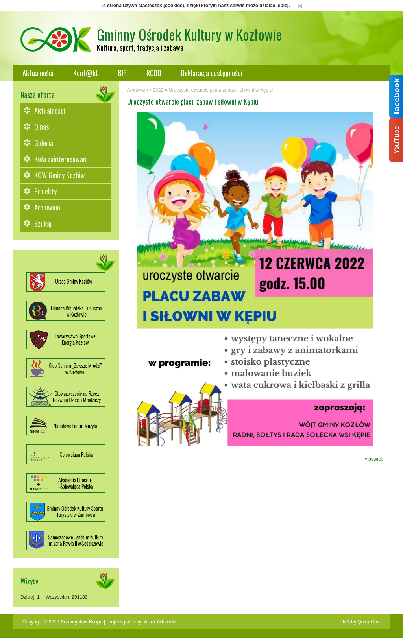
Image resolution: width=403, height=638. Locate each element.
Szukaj (43, 223)
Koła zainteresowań (60, 159)
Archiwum (47, 207)
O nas (41, 127)
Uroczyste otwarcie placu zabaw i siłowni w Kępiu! (221, 90)
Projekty (45, 191)
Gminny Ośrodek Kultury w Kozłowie (189, 34)
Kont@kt (85, 73)
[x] (300, 5)
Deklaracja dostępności (211, 73)
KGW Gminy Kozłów (59, 175)
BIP (122, 73)
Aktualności (38, 73)
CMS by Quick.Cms (360, 622)
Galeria (43, 143)
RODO (153, 73)
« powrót (373, 459)
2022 (158, 90)
